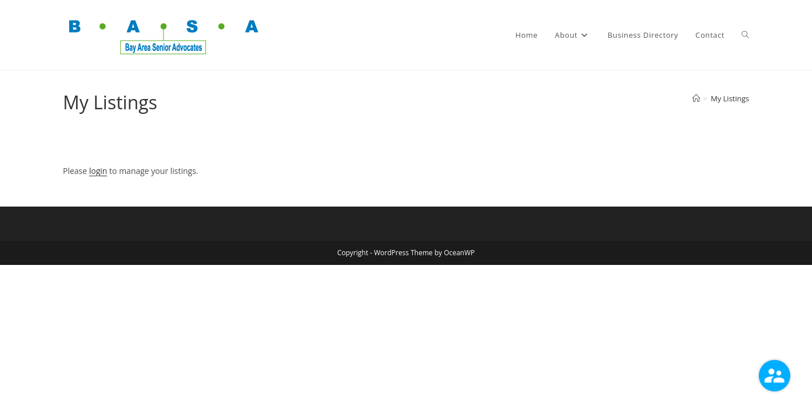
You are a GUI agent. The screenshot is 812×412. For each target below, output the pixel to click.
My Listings (730, 98)
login (98, 170)
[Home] (696, 98)
